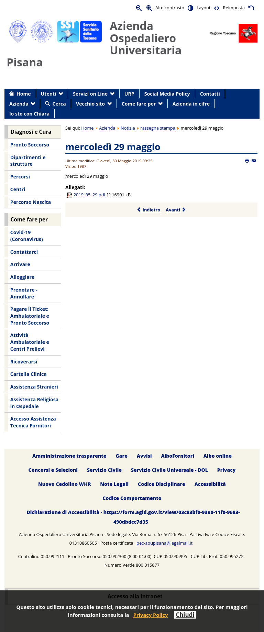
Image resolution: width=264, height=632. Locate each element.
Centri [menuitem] (17, 189)
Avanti (176, 210)
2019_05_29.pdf (90, 195)
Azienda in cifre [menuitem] (191, 103)
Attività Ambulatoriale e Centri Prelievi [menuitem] (29, 342)
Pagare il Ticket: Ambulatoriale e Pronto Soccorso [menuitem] (29, 316)
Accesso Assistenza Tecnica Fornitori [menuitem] (33, 422)
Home (87, 128)
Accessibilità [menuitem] (210, 484)
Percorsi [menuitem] (20, 176)
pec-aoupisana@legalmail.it (164, 543)
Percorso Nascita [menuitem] (30, 202)
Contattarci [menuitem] (24, 252)
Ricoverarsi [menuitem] (23, 361)
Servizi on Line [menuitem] (90, 93)
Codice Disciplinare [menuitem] (161, 484)
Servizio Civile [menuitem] (104, 470)
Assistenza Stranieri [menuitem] (34, 386)
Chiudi (185, 615)
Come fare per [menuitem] (139, 103)
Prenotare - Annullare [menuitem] (23, 293)
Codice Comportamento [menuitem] (131, 498)
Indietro (148, 210)
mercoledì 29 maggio (113, 146)
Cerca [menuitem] (59, 103)
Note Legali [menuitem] (114, 484)
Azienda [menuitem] (19, 103)
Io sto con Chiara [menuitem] (29, 113)
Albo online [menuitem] (218, 456)
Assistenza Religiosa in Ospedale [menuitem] (34, 403)
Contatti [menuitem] (210, 93)
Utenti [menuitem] (48, 93)
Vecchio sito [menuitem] (90, 103)
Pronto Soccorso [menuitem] (29, 144)
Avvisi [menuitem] (144, 456)
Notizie (128, 128)
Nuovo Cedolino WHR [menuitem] (64, 484)
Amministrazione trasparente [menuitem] (69, 456)
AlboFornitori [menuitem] (177, 456)
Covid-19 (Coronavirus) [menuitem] (26, 235)
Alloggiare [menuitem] (22, 277)
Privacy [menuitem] (226, 470)
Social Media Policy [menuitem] (167, 93)
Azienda (107, 128)
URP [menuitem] (129, 93)
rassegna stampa (157, 128)
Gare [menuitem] (122, 456)
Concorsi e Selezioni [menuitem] (53, 470)
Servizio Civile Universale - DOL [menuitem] (169, 470)
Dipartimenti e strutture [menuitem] (28, 160)
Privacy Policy (150, 614)
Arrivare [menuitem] (20, 264)
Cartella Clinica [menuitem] (28, 374)
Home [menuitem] (23, 93)
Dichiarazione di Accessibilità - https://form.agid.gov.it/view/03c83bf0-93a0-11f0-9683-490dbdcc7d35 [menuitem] (133, 517)
